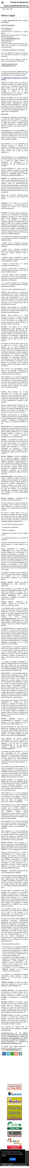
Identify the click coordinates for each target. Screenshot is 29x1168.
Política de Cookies (22, 1165)
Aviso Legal (4, 1165)
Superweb (10, 1164)
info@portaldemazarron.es (12, 38)
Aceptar (12, 1159)
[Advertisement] (12, 1072)
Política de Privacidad (12, 1165)
